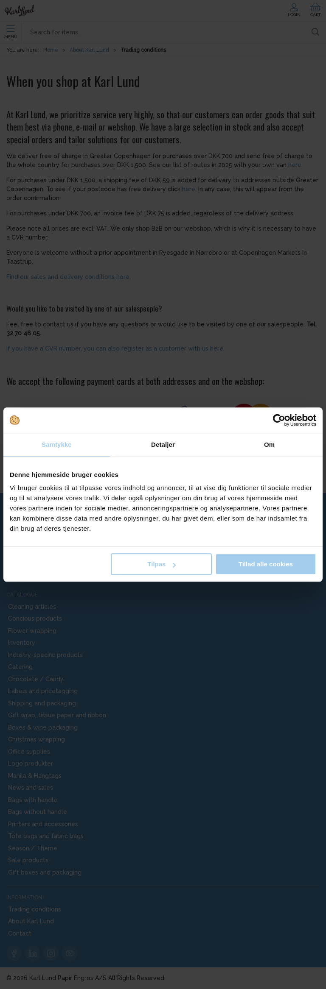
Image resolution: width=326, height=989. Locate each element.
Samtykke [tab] (57, 444)
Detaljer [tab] (163, 444)
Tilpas (161, 564)
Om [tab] (269, 444)
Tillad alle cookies (266, 564)
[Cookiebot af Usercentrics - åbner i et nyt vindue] (279, 420)
